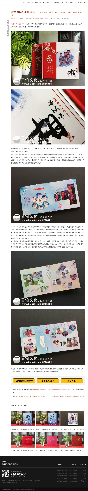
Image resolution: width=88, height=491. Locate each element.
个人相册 (21, 18)
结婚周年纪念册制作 (18, 24)
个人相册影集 (55, 2)
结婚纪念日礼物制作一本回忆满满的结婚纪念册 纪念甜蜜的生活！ (53, 389)
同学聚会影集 (73, 473)
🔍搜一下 (83, 481)
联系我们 (71, 2)
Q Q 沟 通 (72, 381)
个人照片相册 (73, 478)
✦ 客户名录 (63, 2)
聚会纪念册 (38, 2)
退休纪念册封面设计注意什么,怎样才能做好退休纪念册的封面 (29, 396)
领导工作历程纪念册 (62, 481)
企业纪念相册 (73, 470)
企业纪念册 (30, 2)
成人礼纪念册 (73, 481)
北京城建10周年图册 (62, 475)
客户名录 (83, 470)
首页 (23, 2)
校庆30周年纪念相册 (62, 478)
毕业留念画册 (73, 475)
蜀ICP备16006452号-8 (31, 489)
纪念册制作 (14, 18)
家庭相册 (83, 478)
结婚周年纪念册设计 (34, 18)
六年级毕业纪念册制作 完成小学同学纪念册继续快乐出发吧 (66, 396)
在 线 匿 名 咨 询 (47, 381)
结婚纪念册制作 (44, 18)
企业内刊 (83, 475)
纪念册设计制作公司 (9, 2)
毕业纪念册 (46, 2)
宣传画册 (83, 473)
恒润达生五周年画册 (62, 473)
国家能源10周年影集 (62, 470)
